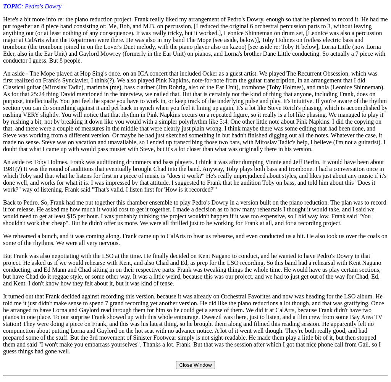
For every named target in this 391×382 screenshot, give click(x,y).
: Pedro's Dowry (32, 6)
